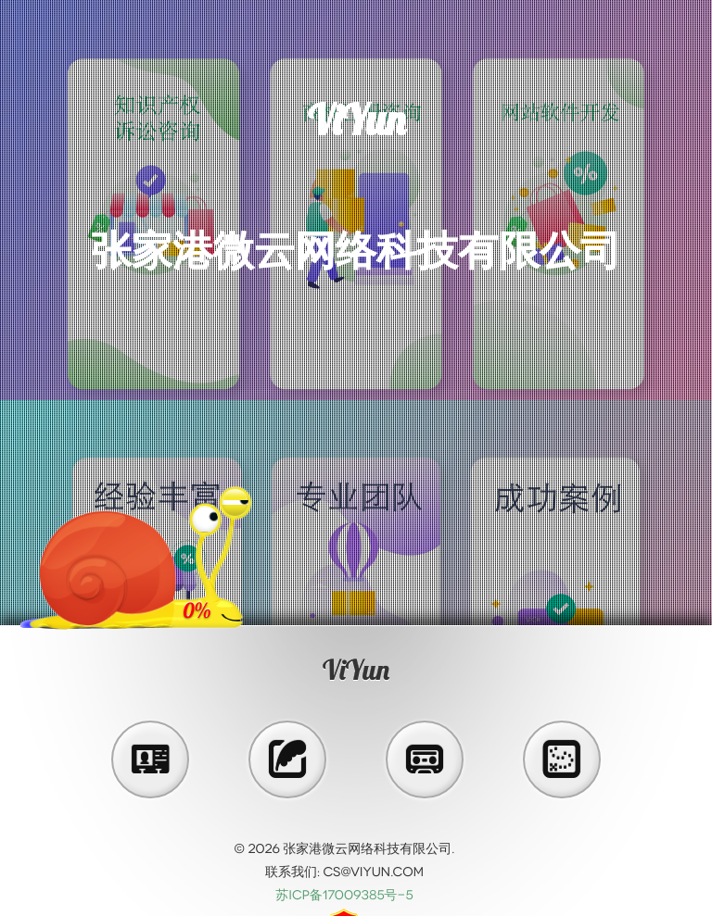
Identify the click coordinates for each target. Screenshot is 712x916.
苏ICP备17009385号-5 (344, 895)
